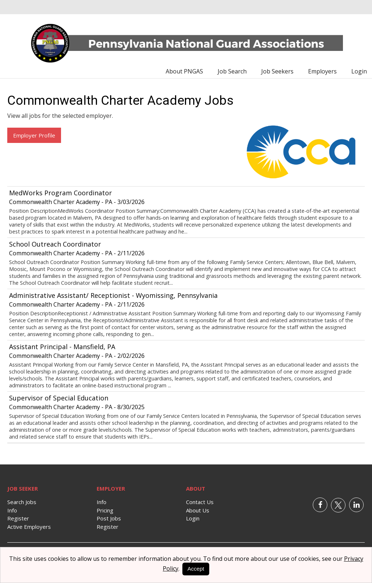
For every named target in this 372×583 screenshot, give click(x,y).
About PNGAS (184, 71)
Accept (195, 569)
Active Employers (29, 526)
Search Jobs (21, 502)
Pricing (105, 510)
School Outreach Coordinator (55, 244)
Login (359, 71)
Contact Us (200, 502)
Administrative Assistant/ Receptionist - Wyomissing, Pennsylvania (113, 295)
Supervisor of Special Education (58, 398)
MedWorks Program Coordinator (60, 192)
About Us (197, 510)
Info (12, 510)
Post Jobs (109, 518)
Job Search (232, 71)
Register (18, 518)
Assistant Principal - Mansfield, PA (62, 346)
